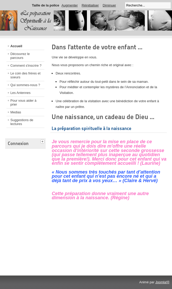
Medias (15, 112)
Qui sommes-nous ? (25, 85)
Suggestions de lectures (21, 122)
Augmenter (69, 5)
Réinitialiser (90, 5)
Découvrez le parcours (20, 56)
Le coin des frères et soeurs (25, 75)
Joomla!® (162, 282)
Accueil (16, 46)
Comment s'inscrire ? (26, 65)
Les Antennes (20, 93)
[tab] (43, 140)
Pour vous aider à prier (23, 102)
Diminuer (109, 5)
